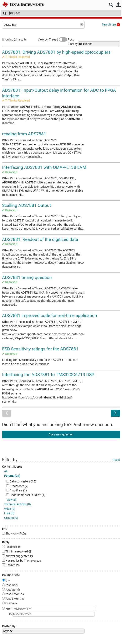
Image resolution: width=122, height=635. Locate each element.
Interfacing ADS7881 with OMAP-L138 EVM (44, 167)
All (5, 471)
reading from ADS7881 (24, 133)
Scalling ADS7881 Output (26, 205)
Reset (116, 459)
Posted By (8, 626)
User (118, 5)
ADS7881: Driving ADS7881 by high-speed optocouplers (56, 52)
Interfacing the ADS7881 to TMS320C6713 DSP (48, 374)
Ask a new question (61, 434)
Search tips (109, 24)
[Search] (61, 13)
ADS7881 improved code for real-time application (49, 315)
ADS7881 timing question (27, 277)
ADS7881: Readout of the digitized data (40, 239)
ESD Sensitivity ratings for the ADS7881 (40, 348)
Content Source (12, 466)
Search (111, 5)
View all (11, 499)
